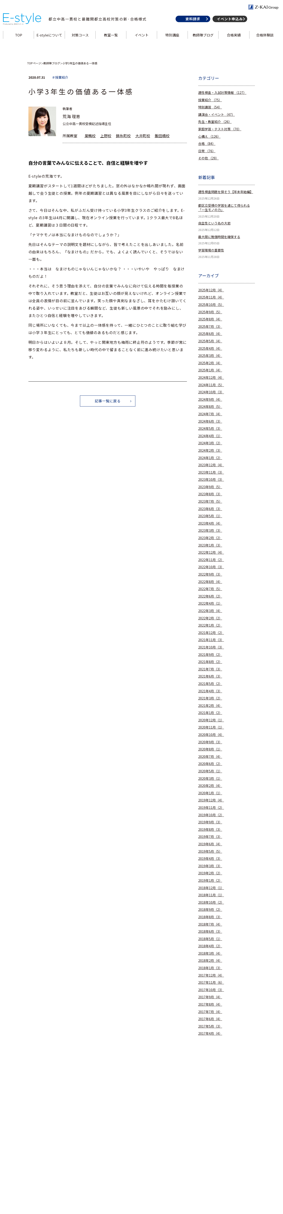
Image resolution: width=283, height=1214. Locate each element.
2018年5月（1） (210, 939)
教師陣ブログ (202, 40)
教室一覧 (111, 40)
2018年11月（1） (211, 895)
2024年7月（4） (210, 414)
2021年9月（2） (210, 654)
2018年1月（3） (210, 968)
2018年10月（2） (211, 902)
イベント (142, 40)
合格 (207, 143)
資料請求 (191, 23)
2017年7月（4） (210, 1012)
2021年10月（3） (211, 647)
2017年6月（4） (210, 1019)
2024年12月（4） (211, 377)
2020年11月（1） (211, 727)
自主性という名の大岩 (214, 223)
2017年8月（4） (210, 1004)
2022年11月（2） (211, 560)
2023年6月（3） (210, 509)
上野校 (105, 135)
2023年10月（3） (211, 479)
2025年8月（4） (210, 319)
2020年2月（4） (210, 785)
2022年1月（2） (210, 625)
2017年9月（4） (210, 997)
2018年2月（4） (210, 960)
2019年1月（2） (210, 880)
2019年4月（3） (210, 858)
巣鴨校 (90, 135)
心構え (209, 136)
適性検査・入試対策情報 (222, 92)
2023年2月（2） (210, 538)
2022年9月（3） (210, 574)
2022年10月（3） (211, 567)
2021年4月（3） (210, 691)
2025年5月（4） (210, 341)
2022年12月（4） (211, 552)
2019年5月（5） (210, 851)
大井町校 (142, 135)
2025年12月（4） (211, 290)
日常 (207, 151)
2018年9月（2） (210, 909)
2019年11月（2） (211, 807)
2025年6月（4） (210, 334)
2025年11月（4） (211, 297)
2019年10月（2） (211, 815)
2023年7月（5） (210, 501)
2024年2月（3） (210, 450)
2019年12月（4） (211, 800)
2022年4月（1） (210, 603)
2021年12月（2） (211, 633)
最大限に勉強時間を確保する (219, 237)
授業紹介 (210, 100)
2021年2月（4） (210, 705)
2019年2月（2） (210, 873)
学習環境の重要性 (211, 250)
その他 (208, 158)
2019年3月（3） (210, 866)
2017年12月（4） (211, 975)
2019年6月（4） (210, 844)
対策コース (80, 40)
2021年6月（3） (210, 676)
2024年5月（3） (210, 428)
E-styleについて (50, 40)
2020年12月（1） (211, 720)
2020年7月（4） (210, 756)
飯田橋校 (162, 135)
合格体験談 (263, 40)
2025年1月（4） (210, 370)
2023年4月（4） (210, 523)
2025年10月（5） (211, 304)
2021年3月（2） (210, 698)
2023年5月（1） (210, 516)
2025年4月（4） (210, 348)
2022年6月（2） (210, 596)
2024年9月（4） (210, 399)
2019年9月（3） (210, 822)
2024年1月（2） (210, 458)
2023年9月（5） (210, 487)
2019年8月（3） (210, 829)
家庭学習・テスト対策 (219, 129)
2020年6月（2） (210, 764)
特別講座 (172, 40)
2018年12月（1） (211, 888)
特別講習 (210, 107)
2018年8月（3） (210, 917)
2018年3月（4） (210, 953)
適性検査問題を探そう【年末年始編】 (225, 192)
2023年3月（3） (210, 530)
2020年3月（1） (210, 778)
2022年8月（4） (210, 582)
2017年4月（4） (210, 1033)
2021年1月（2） (210, 713)
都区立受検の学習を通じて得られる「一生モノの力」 (224, 207)
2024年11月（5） (211, 385)
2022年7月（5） (210, 589)
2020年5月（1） (210, 771)
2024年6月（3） (210, 421)
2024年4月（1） (210, 436)
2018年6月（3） (210, 931)
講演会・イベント (216, 114)
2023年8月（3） (210, 494)
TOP (19, 40)
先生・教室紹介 (215, 122)
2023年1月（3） (210, 545)
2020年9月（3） (210, 742)
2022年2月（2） (210, 618)
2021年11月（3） (211, 640)
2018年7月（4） (210, 924)
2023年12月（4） (211, 465)
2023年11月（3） (211, 472)
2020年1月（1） (210, 793)
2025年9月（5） (210, 312)
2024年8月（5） (210, 406)
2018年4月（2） (210, 946)
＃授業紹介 (60, 77)
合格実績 (233, 40)
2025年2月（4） (210, 363)
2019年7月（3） (210, 836)
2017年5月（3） (210, 1026)
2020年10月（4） (211, 735)
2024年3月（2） (210, 443)
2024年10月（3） (211, 392)
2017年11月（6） (211, 982)
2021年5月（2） (210, 684)
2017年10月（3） (211, 990)
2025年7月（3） (210, 326)
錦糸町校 (123, 135)
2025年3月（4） (210, 355)
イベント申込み (229, 23)
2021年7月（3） (210, 669)
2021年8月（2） (210, 662)
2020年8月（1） (210, 749)
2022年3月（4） (210, 611)
